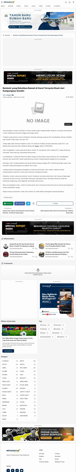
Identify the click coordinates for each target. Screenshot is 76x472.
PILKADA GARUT (6, 391)
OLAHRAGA (57, 6)
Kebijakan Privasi (59, 462)
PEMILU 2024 (6, 381)
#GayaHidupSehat (45, 337)
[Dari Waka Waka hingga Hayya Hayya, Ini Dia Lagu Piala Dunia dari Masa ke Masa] (19, 330)
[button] (69, 2)
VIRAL (21, 374)
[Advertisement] (38, 53)
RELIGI (4, 395)
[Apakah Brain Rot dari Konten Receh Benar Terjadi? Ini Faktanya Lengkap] (6, 246)
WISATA (22, 364)
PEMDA (4, 398)
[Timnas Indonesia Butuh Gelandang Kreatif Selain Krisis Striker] (6, 254)
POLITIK (4, 364)
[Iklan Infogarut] (57, 300)
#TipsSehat (43, 329)
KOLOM (4, 415)
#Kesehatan (57, 329)
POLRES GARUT (24, 395)
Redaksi (41, 456)
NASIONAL (23, 412)
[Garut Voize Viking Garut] (38, 434)
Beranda (41, 453)
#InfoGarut (43, 325)
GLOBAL (22, 402)
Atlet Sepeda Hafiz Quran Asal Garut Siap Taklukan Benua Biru (56, 212)
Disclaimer (58, 456)
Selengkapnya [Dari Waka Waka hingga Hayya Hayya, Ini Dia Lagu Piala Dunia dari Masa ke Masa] (8, 351)
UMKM (4, 368)
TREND (40, 6)
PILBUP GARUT (6, 385)
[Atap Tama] (38, 21)
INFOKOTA (23, 378)
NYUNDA (48, 6)
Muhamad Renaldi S (18, 248)
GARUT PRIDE (24, 398)
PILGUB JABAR (24, 385)
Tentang (57, 453)
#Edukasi (42, 333)
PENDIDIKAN (5, 402)
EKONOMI (10, 6)
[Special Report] (38, 77)
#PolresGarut (57, 325)
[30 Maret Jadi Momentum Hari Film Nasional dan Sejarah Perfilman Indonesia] (41, 254)
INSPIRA (19, 6)
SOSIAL (33, 6)
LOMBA (4, 412)
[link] (65, 2)
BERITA (3, 6)
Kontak (57, 459)
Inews (37, 146)
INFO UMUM (23, 368)
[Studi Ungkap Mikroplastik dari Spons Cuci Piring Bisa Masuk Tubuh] (41, 246)
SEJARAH (5, 388)
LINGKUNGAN (24, 415)
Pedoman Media (43, 462)
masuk (49, 273)
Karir (40, 459)
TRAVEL (26, 6)
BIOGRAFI (22, 388)
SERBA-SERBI (24, 381)
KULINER (4, 371)
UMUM (4, 419)
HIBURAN (22, 409)
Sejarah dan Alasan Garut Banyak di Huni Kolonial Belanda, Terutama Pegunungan (18, 212)
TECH (3, 409)
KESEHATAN (23, 405)
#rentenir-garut (8, 197)
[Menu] (2, 2)
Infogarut (9, 95)
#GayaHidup (55, 333)
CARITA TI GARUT (25, 391)
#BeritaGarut (60, 337)
